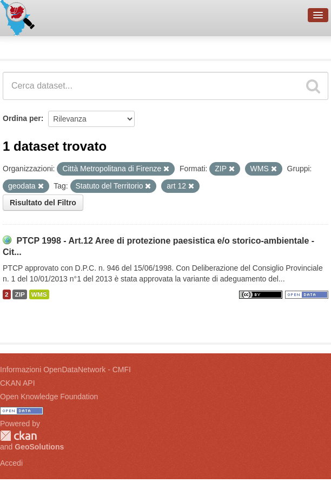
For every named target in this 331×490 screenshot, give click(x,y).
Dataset (19, 46)
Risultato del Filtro (43, 202)
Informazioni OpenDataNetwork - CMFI (65, 369)
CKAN (18, 435)
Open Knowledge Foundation (49, 396)
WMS (39, 294)
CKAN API (17, 383)
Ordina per (22, 118)
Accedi (11, 463)
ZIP (19, 294)
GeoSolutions (39, 446)
